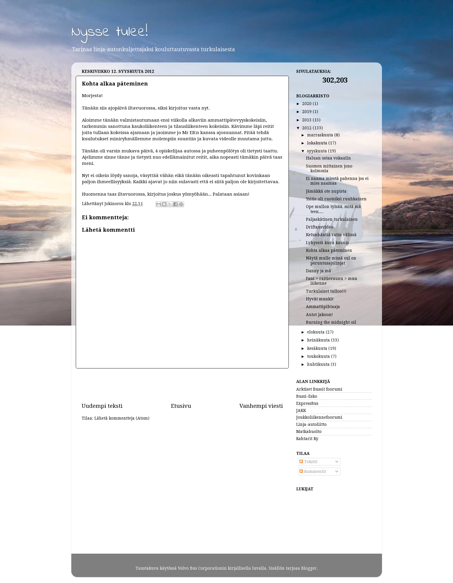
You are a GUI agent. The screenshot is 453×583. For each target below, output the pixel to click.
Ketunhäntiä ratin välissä (331, 234)
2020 (307, 103)
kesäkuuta (317, 348)
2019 (307, 111)
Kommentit (312, 471)
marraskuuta (320, 135)
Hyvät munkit (319, 299)
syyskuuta (317, 151)
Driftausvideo (319, 227)
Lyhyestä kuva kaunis (327, 242)
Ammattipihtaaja (323, 306)
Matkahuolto (309, 431)
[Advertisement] (182, 385)
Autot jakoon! (319, 314)
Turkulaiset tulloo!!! (326, 291)
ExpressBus (307, 403)
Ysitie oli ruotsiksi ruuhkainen (336, 199)
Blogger (309, 568)
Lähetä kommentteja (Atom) (121, 418)
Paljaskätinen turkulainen (332, 219)
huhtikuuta (319, 364)
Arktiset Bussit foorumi (319, 389)
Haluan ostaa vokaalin (328, 158)
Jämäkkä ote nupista (326, 191)
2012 (307, 127)
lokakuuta (317, 143)
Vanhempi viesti (261, 405)
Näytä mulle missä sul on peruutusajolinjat (331, 260)
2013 (307, 119)
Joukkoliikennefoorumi (319, 417)
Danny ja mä (318, 270)
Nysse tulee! (109, 32)
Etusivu (181, 405)
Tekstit (308, 461)
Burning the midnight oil (331, 322)
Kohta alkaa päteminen (329, 250)
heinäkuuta (319, 340)
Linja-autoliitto (311, 424)
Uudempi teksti (102, 405)
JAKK (301, 410)
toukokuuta (319, 356)
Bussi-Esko (306, 396)
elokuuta (316, 332)
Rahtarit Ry (307, 438)
